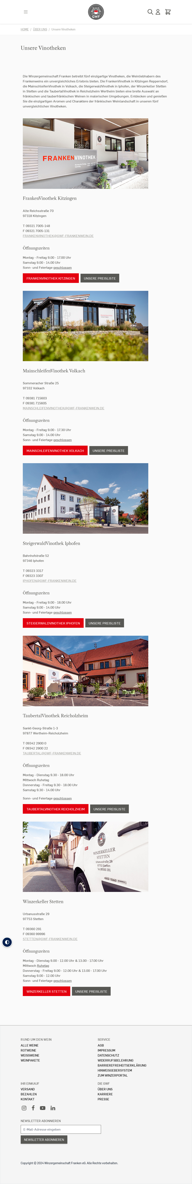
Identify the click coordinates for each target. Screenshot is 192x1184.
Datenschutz (108, 1055)
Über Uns (105, 1089)
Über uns (40, 29)
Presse (103, 1099)
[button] (7, 942)
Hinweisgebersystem (115, 1070)
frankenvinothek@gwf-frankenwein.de (58, 235)
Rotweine (28, 1050)
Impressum (106, 1050)
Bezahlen (29, 1094)
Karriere (105, 1094)
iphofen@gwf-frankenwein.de (50, 580)
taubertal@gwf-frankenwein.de (52, 753)
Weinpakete (30, 1060)
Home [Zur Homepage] (25, 29)
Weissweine (30, 1055)
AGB (101, 1045)
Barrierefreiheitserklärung (122, 1065)
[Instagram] (24, 1108)
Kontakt (28, 1099)
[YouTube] (42, 1108)
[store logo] (96, 12)
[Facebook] (33, 1108)
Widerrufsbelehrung (115, 1060)
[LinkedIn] (53, 1108)
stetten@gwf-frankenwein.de (50, 938)
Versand (28, 1089)
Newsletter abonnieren (41, 1120)
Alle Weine (29, 1045)
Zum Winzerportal (113, 1075)
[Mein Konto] (158, 12)
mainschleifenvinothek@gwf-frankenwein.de (63, 408)
